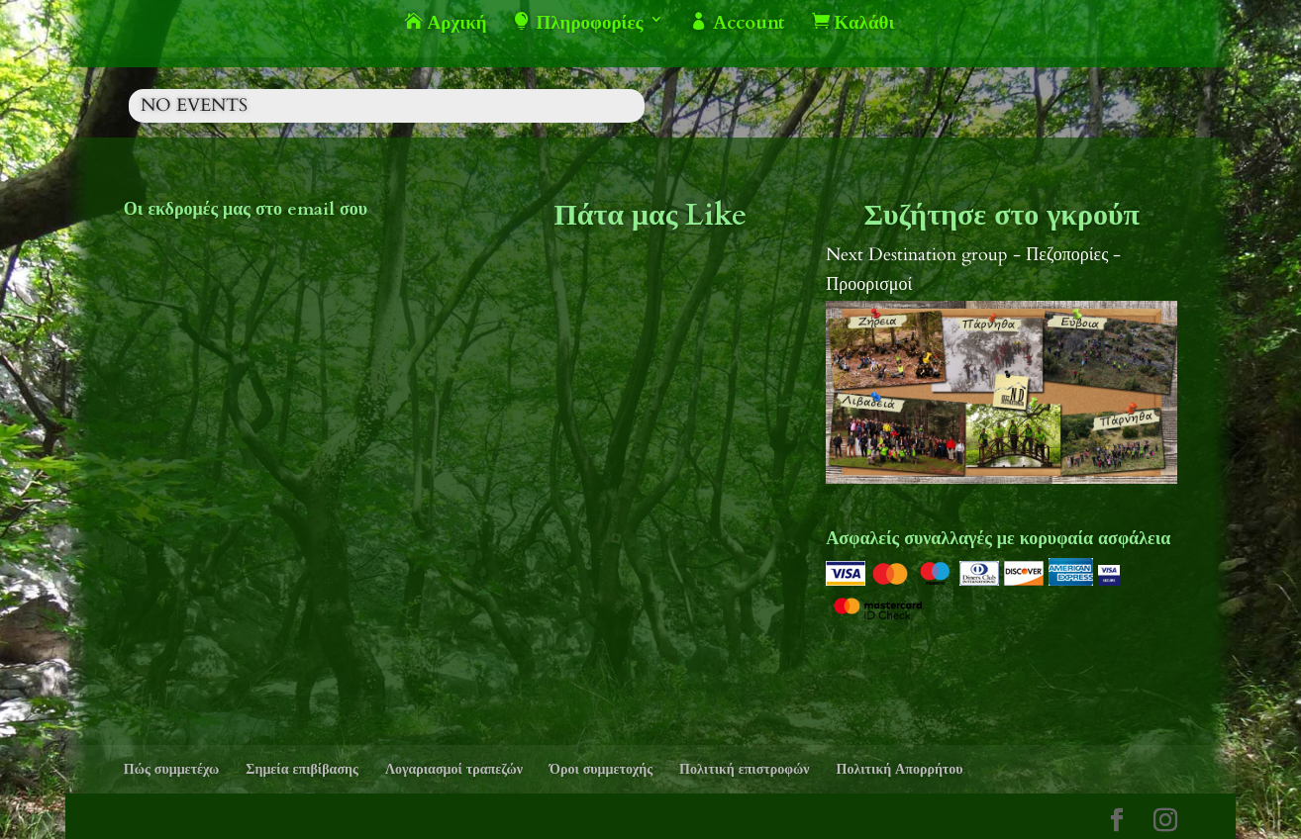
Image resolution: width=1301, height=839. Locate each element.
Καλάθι (853, 24)
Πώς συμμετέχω (172, 769)
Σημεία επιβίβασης (302, 769)
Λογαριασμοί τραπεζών (454, 769)
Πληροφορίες (578, 24)
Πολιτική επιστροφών (744, 769)
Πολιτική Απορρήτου (900, 769)
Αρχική (446, 24)
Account (737, 24)
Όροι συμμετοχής (601, 769)
